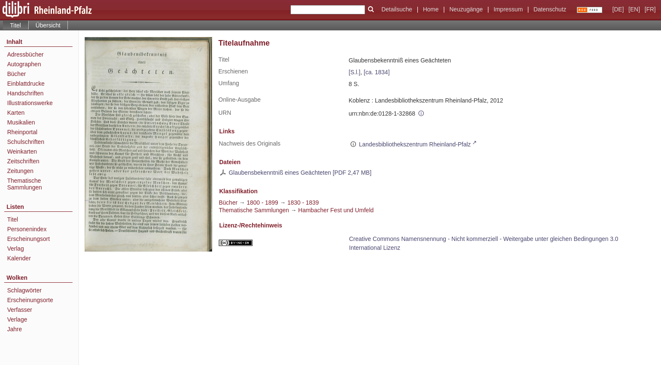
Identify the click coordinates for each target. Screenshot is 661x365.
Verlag (15, 248)
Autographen (24, 64)
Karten (15, 112)
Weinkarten (22, 151)
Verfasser (19, 309)
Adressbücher (25, 54)
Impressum (508, 9)
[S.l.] (354, 72)
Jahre (14, 329)
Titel (12, 219)
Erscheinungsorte (30, 300)
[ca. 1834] (377, 72)
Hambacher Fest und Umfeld (335, 210)
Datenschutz (549, 9)
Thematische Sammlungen (24, 184)
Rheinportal (22, 132)
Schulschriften (25, 141)
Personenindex (26, 229)
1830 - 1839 (303, 202)
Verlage (17, 319)
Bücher (16, 73)
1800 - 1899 (262, 202)
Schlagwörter (24, 290)
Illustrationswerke (30, 103)
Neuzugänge (466, 9)
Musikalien (21, 122)
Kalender (19, 258)
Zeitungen (20, 171)
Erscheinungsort (28, 238)
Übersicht (47, 25)
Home (430, 9)
